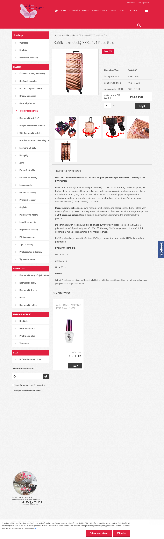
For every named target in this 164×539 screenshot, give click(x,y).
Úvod (56, 35)
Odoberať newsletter (23, 368)
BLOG (135, 10)
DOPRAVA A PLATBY (99, 10)
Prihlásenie (131, 2)
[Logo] (32, 10)
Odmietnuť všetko (99, 533)
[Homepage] (56, 10)
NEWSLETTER (125, 10)
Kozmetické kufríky (67, 35)
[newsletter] (46, 376)
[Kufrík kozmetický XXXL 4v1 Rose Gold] (75, 50)
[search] (139, 25)
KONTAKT (113, 10)
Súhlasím (121, 533)
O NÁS (63, 10)
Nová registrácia (144, 2)
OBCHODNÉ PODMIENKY (79, 10)
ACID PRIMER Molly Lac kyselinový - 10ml (68, 306)
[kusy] (107, 105)
